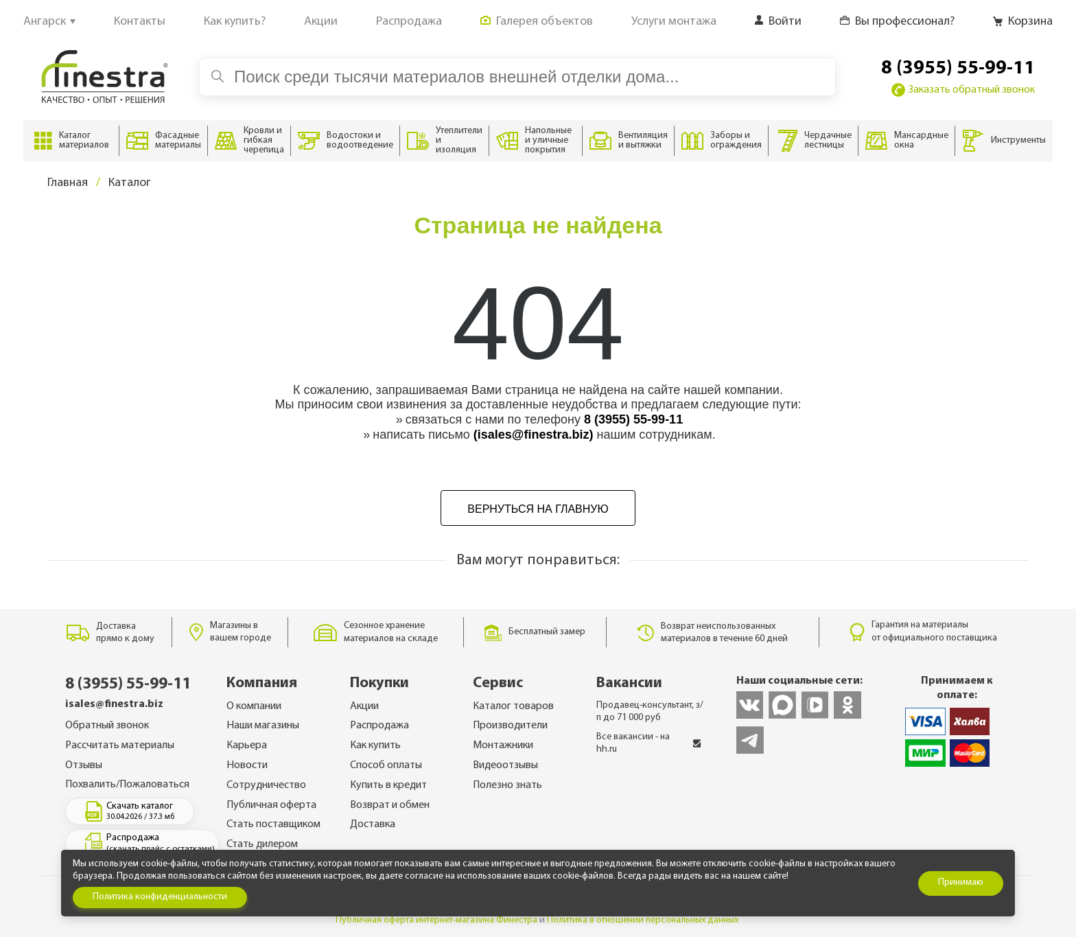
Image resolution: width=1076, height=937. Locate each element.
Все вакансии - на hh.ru (648, 743)
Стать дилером (262, 844)
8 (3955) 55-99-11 (958, 68)
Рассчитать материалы (119, 745)
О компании (253, 706)
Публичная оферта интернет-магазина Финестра (436, 920)
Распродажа (379, 725)
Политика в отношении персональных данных (642, 920)
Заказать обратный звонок (963, 90)
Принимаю (960, 882)
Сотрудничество (266, 785)
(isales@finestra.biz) (533, 434)
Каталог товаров (513, 706)
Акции (364, 706)
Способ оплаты (386, 765)
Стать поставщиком (273, 824)
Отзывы (83, 765)
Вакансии (629, 683)
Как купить (375, 745)
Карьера (246, 745)
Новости (247, 765)
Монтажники (503, 745)
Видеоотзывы (505, 765)
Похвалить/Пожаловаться (127, 784)
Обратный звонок (107, 725)
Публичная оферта (271, 805)
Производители (510, 725)
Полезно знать (507, 785)
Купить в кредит (388, 785)
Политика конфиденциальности (160, 897)
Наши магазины (262, 725)
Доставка (372, 824)
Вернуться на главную (537, 509)
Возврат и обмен (390, 805)
